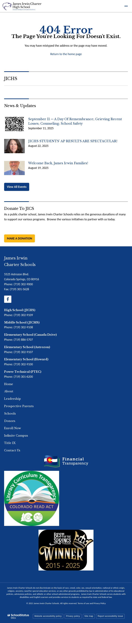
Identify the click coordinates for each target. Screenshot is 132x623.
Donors (9, 421)
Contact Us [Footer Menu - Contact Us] (12, 450)
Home (8, 384)
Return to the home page (66, 54)
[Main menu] (126, 6)
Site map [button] (88, 616)
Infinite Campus (16, 435)
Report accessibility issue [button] (110, 616)
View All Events (16, 187)
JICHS (10, 78)
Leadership (12, 398)
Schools (10, 413)
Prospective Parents (19, 406)
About (8, 391)
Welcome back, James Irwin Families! (58, 163)
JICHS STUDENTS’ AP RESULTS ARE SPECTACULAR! (72, 141)
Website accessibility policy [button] (48, 616)
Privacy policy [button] (73, 616)
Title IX (9, 443)
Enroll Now (12, 428)
